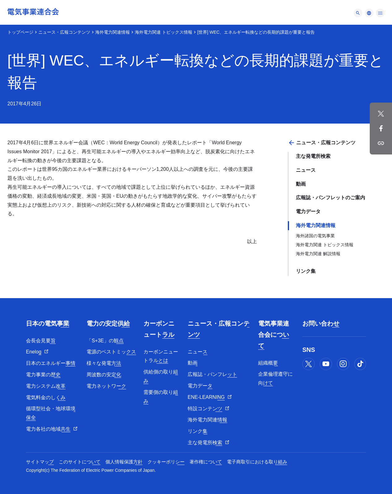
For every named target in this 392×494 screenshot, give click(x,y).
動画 (301, 184)
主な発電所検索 (313, 156)
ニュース (306, 170)
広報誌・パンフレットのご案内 (330, 197)
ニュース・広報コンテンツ (64, 32)
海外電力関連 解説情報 (318, 253)
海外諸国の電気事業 (315, 235)
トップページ (20, 32)
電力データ (308, 211)
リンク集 (306, 271)
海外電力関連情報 (112, 32)
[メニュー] (358, 13)
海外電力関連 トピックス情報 (163, 32)
